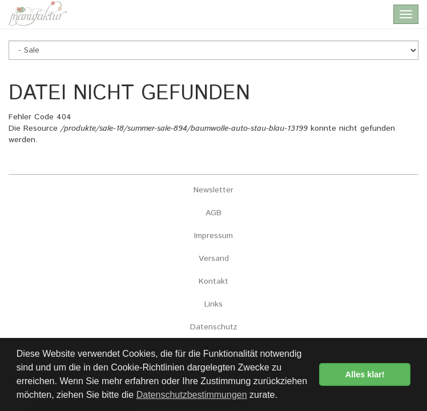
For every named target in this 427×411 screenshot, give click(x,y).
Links (213, 304)
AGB (213, 213)
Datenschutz (213, 327)
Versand (214, 258)
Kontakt (213, 281)
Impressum (213, 235)
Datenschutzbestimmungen (191, 395)
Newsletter (213, 190)
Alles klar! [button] (365, 374)
